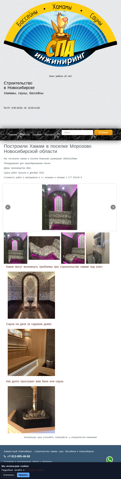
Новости (25, 134)
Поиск (103, 132)
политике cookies (34, 470)
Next (113, 207)
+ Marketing (46, 461)
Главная (12, 134)
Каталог (37, 134)
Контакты (50, 134)
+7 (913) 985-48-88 (109, 459)
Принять (23, 475)
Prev (7, 207)
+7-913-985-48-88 (18, 456)
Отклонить (8, 475)
